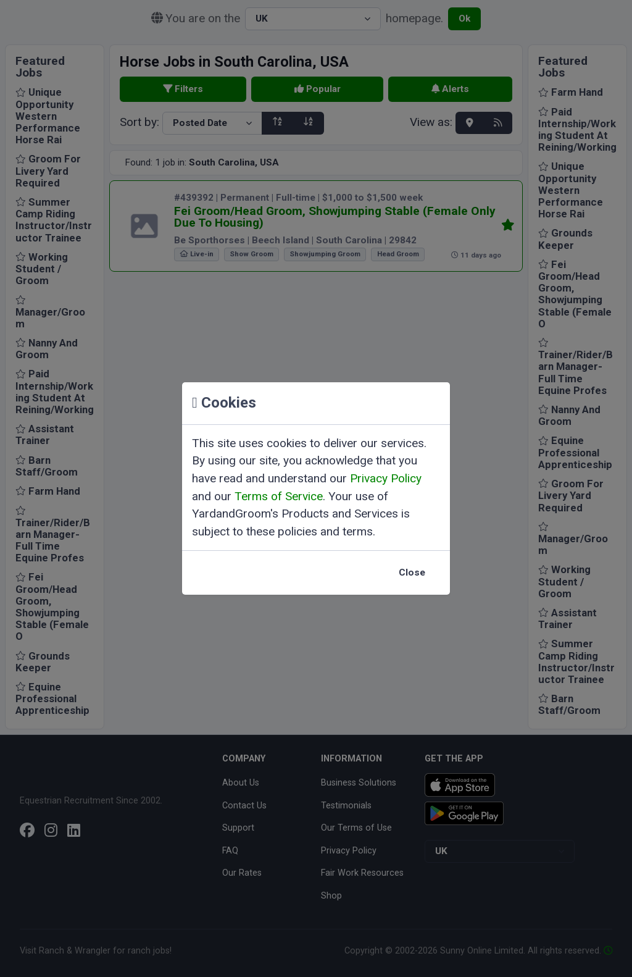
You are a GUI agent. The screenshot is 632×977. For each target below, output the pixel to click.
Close (412, 572)
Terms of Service (279, 496)
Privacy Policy (386, 478)
